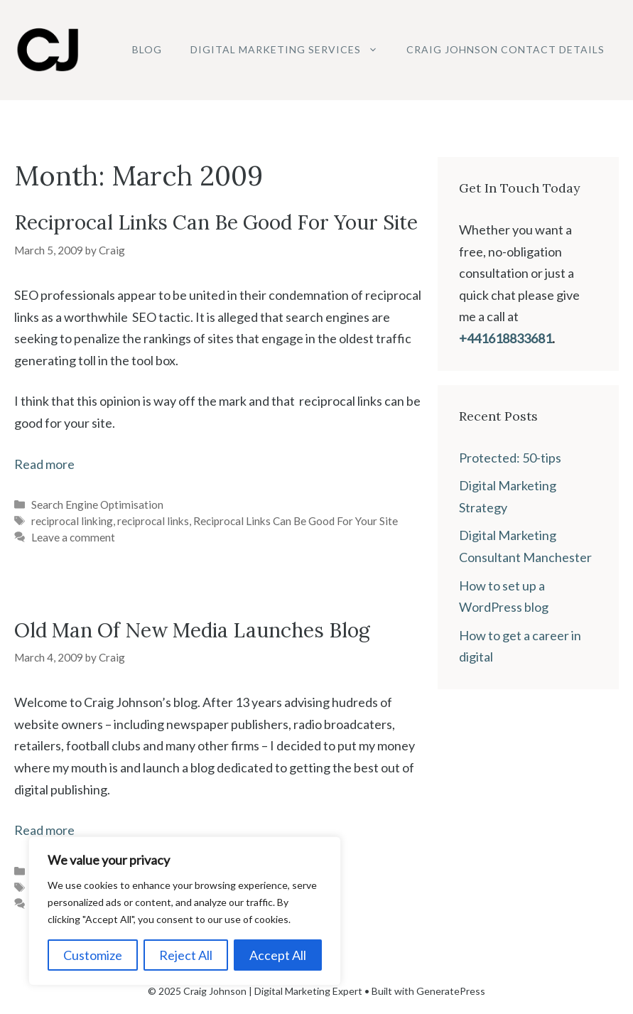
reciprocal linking (72, 520)
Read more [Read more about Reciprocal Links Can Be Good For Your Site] (44, 464)
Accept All (277, 955)
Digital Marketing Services (291, 49)
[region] (184, 911)
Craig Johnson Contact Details (505, 49)
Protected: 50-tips (510, 457)
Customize (92, 955)
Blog (147, 49)
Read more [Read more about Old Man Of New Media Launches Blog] (44, 830)
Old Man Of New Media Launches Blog (192, 630)
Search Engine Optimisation (97, 504)
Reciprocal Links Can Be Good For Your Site (216, 222)
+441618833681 (505, 338)
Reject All (185, 955)
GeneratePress (450, 991)
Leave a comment (73, 537)
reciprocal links (153, 520)
